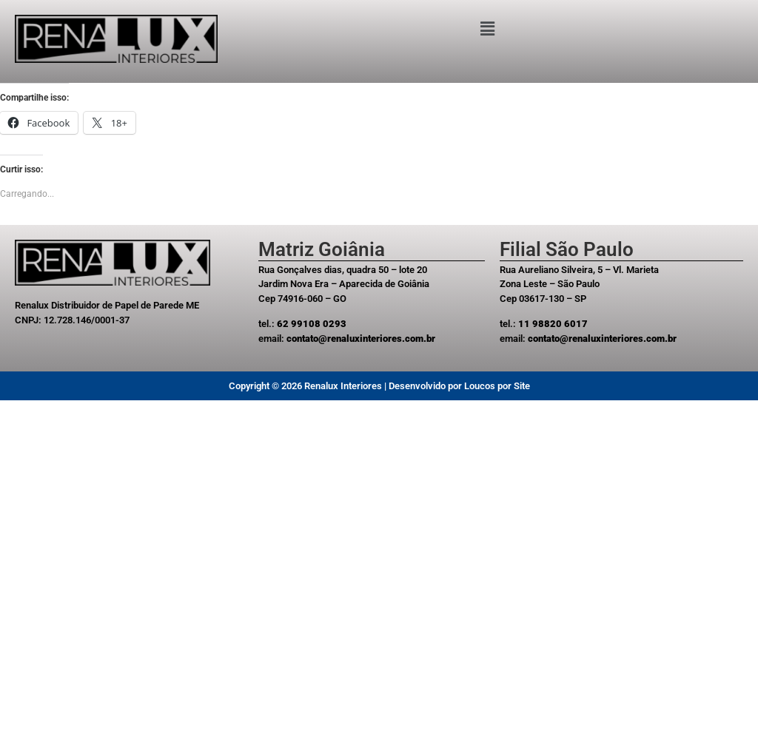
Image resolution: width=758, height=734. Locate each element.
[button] (487, 29)
